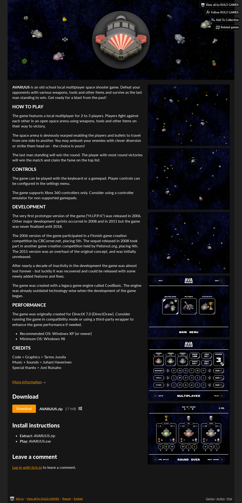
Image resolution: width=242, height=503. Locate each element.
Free (229, 498)
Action (220, 498)
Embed (78, 498)
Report (66, 498)
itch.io (20, 498)
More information (29, 382)
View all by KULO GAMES (43, 498)
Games (210, 498)
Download (24, 409)
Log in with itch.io (27, 467)
